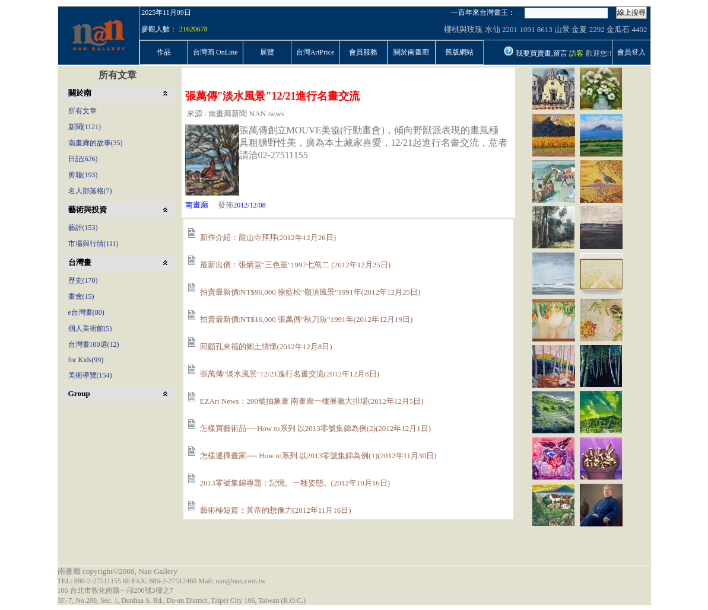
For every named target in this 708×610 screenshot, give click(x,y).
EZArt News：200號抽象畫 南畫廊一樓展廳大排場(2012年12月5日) (312, 401)
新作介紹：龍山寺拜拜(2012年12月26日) (268, 237)
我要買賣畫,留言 (541, 53)
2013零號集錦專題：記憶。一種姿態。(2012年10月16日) (295, 482)
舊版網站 (459, 52)
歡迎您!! (599, 53)
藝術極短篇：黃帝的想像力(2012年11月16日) (275, 510)
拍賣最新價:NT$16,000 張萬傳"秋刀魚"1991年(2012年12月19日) (306, 319)
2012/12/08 (249, 205)
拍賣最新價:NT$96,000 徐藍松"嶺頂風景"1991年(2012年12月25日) (310, 292)
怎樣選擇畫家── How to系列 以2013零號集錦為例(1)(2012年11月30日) (318, 455)
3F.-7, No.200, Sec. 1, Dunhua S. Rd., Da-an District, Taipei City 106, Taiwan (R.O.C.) (182, 600)
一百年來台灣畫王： (483, 12)
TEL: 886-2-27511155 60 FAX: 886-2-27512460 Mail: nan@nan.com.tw (162, 581)
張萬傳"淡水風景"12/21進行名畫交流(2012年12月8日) (289, 373)
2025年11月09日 (166, 12)
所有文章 (117, 75)
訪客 (576, 53)
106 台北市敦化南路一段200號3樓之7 (115, 590)
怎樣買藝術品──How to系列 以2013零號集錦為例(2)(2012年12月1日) (315, 428)
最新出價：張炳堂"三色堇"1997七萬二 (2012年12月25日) (295, 264)
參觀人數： (159, 29)
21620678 (193, 29)
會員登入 (631, 52)
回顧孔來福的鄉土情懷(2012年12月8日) (266, 346)
